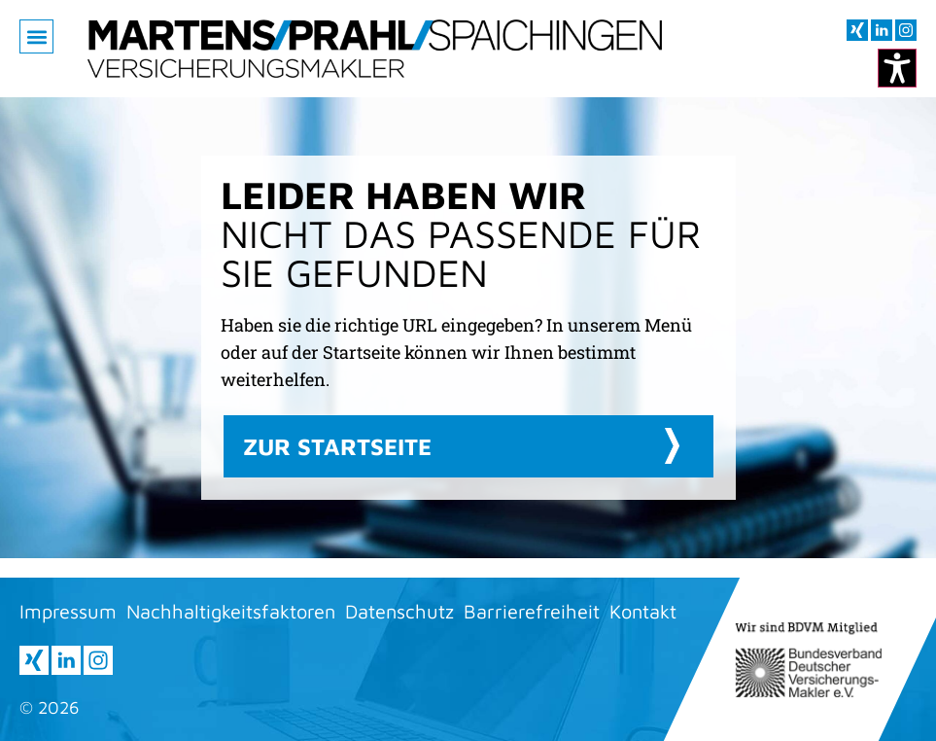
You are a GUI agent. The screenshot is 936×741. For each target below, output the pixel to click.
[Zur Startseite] (374, 48)
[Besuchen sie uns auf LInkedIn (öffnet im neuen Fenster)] (881, 30)
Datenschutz (399, 611)
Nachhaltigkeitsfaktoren (230, 611)
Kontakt (642, 611)
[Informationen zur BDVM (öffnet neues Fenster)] (810, 659)
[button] (36, 36)
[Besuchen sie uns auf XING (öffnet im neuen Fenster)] (857, 30)
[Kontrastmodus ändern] (897, 68)
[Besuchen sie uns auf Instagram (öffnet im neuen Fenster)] (906, 30)
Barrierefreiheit (532, 611)
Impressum (68, 611)
